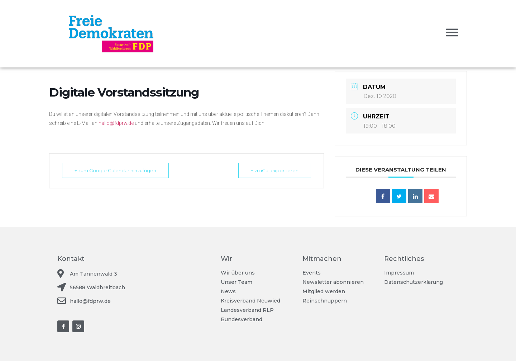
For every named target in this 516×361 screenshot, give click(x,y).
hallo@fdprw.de (116, 123)
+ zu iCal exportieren (274, 170)
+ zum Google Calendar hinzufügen (115, 170)
